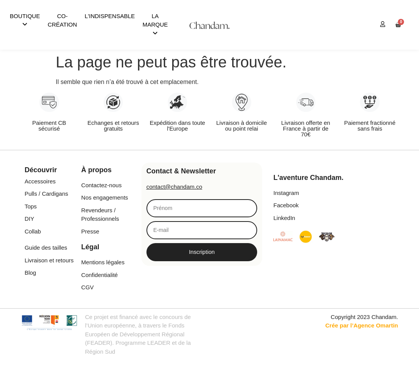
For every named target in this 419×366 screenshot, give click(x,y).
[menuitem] (25, 20)
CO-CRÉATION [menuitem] (62, 20)
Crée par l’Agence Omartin (361, 325)
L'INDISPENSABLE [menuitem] (110, 16)
